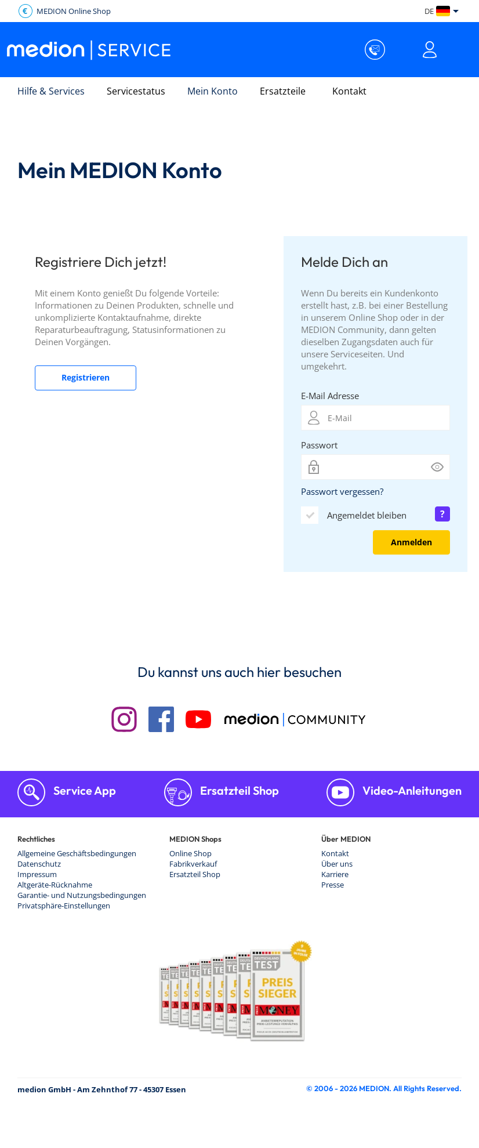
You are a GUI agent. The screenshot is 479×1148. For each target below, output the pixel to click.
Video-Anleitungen (411, 790)
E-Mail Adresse (330, 395)
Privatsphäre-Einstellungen (63, 905)
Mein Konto (212, 91)
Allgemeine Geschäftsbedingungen (76, 853)
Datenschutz (39, 864)
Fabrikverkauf (193, 864)
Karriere (335, 874)
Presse (332, 884)
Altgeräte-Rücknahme (54, 884)
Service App (83, 790)
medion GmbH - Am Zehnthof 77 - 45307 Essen (101, 1089)
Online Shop (190, 853)
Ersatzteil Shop (238, 790)
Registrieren (85, 377)
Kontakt (349, 91)
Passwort (319, 445)
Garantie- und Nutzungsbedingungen (81, 895)
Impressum (37, 874)
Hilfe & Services (51, 91)
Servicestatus (136, 91)
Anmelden (411, 542)
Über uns (337, 864)
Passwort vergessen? (342, 491)
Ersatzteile (283, 91)
